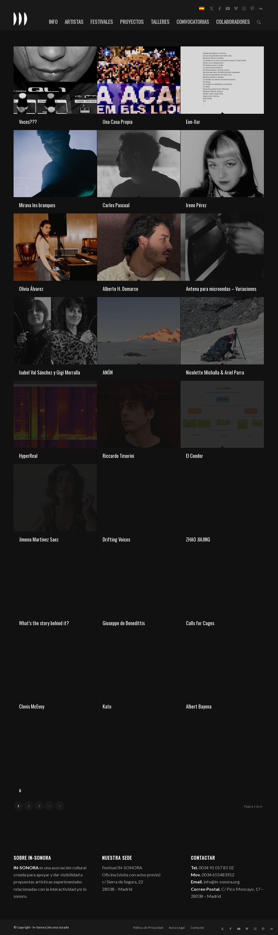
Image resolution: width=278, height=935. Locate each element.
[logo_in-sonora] (20, 19)
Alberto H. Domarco (120, 288)
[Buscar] (258, 21)
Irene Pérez (196, 205)
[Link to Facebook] (220, 8)
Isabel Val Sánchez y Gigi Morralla (49, 372)
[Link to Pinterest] (252, 8)
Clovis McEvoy (31, 706)
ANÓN (108, 372)
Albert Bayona (198, 706)
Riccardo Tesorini (118, 455)
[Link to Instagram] (244, 8)
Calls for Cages (200, 623)
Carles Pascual (116, 205)
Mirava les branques (37, 205)
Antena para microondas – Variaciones (221, 288)
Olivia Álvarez (31, 288)
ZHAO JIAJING (198, 539)
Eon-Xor (193, 121)
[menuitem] (53, 21)
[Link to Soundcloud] (260, 8)
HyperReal (28, 455)
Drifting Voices (116, 539)
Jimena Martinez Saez (39, 539)
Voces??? (28, 121)
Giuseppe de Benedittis (124, 623)
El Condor (194, 455)
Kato (107, 706)
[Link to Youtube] (228, 8)
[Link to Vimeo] (236, 8)
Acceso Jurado (58, 927)
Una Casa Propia (117, 121)
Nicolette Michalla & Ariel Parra (215, 372)
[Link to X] (211, 8)
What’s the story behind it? (44, 623)
